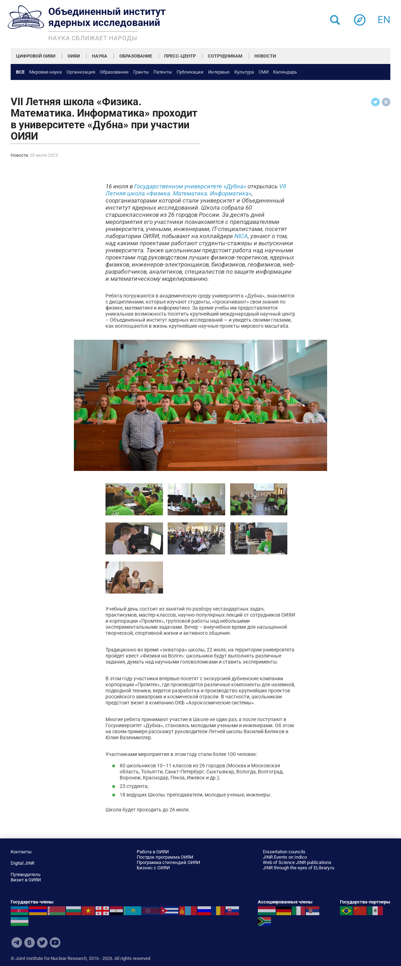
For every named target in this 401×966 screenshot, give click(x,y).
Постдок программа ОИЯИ (165, 857)
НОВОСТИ (265, 56)
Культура (244, 72)
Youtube (55, 942)
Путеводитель (25, 874)
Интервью (219, 72)
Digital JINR (22, 863)
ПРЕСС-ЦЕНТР (180, 56)
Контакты (21, 851)
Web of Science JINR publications (297, 862)
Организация (80, 72)
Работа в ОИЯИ (153, 851)
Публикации (190, 72)
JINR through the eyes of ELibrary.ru (298, 867)
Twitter (42, 942)
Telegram (16, 942)
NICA (241, 236)
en (384, 17)
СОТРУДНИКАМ (225, 56)
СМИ (264, 72)
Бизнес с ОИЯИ (153, 867)
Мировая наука (45, 72)
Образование (114, 72)
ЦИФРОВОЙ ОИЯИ (35, 56)
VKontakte (29, 942)
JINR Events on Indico (285, 857)
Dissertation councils (284, 851)
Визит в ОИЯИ (26, 879)
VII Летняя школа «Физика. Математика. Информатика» (195, 190)
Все (20, 72)
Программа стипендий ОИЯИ (168, 862)
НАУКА (99, 56)
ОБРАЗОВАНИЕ (135, 56)
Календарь (285, 72)
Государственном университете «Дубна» (190, 186)
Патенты (162, 72)
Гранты (141, 72)
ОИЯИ (73, 56)
